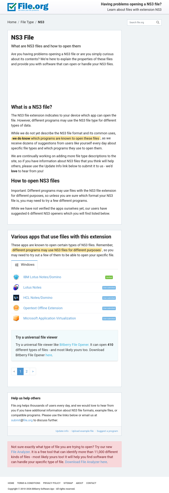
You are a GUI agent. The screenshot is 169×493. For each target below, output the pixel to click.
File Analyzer (20, 452)
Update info (62, 430)
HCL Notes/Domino (37, 298)
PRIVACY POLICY (51, 483)
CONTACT (91, 483)
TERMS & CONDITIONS (28, 483)
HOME (11, 483)
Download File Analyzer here (86, 462)
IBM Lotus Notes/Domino (42, 277)
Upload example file (83, 430)
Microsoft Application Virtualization (49, 318)
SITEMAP (68, 483)
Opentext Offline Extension (43, 308)
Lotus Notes (32, 287)
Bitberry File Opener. (74, 345)
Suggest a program (107, 430)
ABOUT (79, 483)
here (49, 355)
